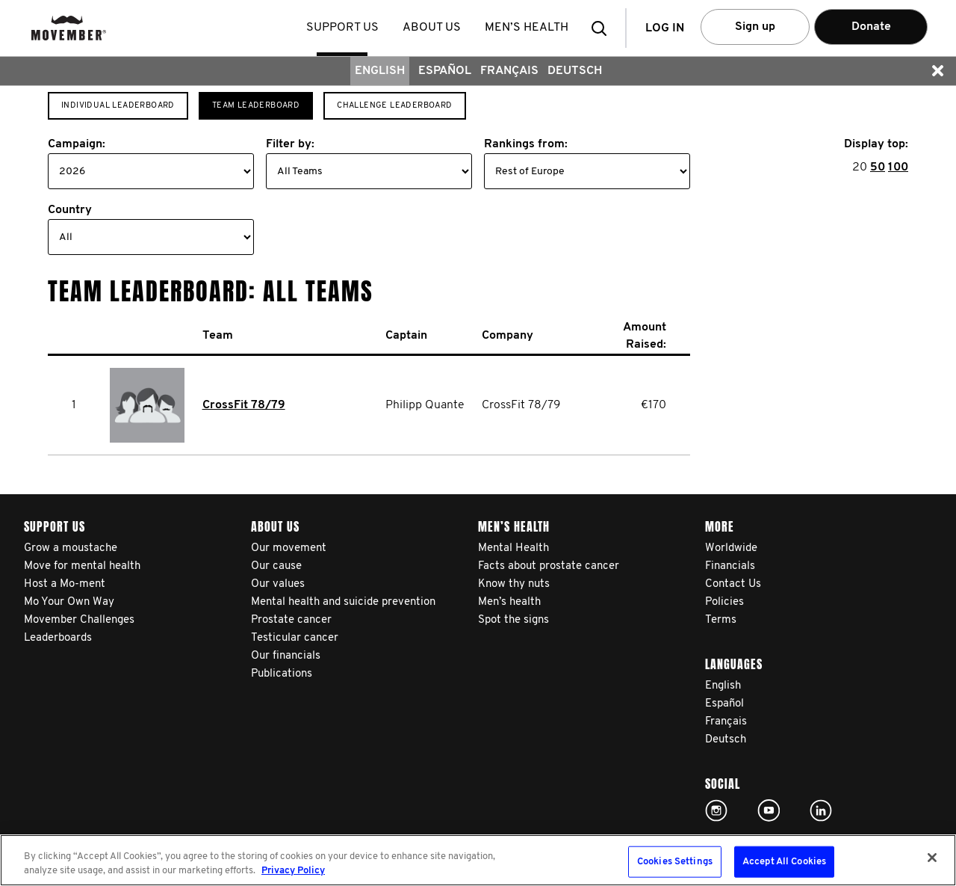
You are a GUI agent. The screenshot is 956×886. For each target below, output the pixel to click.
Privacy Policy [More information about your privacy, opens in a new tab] (293, 871)
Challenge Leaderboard (394, 106)
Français (509, 71)
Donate (871, 27)
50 (877, 167)
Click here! (716, 810)
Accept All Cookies (784, 862)
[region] (478, 860)
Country (70, 210)
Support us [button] (343, 28)
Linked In (821, 810)
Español (444, 71)
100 (898, 167)
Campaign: (76, 144)
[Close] (932, 857)
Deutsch (574, 71)
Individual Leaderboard (118, 106)
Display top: (876, 144)
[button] (603, 28)
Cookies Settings (675, 862)
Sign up (755, 27)
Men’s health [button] (527, 28)
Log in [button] (664, 28)
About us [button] (432, 28)
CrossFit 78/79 (243, 405)
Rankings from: (526, 144)
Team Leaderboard (255, 106)
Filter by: (290, 144)
